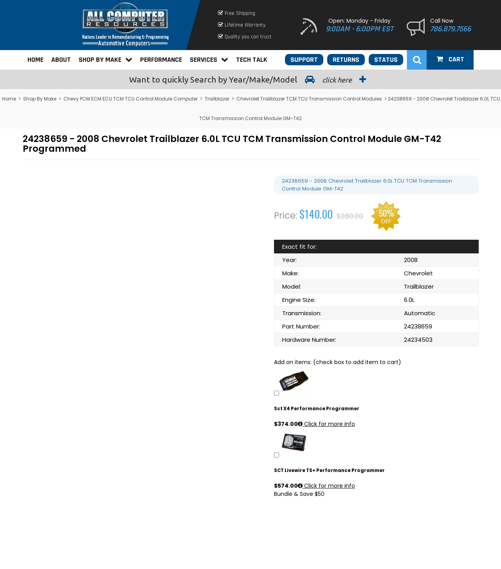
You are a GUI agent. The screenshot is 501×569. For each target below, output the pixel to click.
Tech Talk (251, 59)
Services (209, 59)
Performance (161, 59)
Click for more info (326, 424)
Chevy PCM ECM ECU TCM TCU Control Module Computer (130, 98)
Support (304, 59)
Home (35, 59)
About (61, 59)
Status (386, 59)
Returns (346, 59)
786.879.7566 (450, 29)
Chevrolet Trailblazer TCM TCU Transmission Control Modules (309, 98)
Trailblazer (217, 98)
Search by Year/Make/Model (250, 79)
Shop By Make (105, 59)
